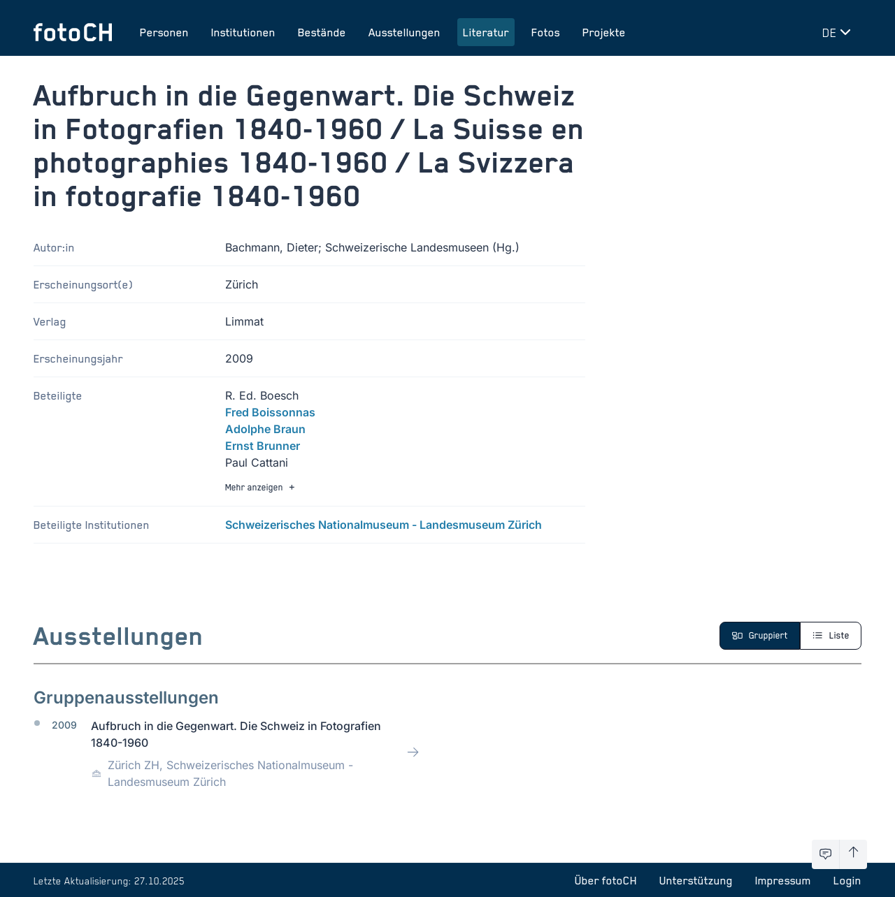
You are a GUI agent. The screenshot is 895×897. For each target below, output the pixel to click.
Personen (164, 32)
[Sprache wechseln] (839, 32)
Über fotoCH (606, 880)
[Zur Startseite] (73, 32)
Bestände (322, 32)
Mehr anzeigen (261, 487)
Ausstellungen (404, 32)
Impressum (783, 880)
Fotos (545, 32)
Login (847, 880)
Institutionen (243, 32)
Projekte (604, 32)
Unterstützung (696, 880)
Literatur (486, 32)
